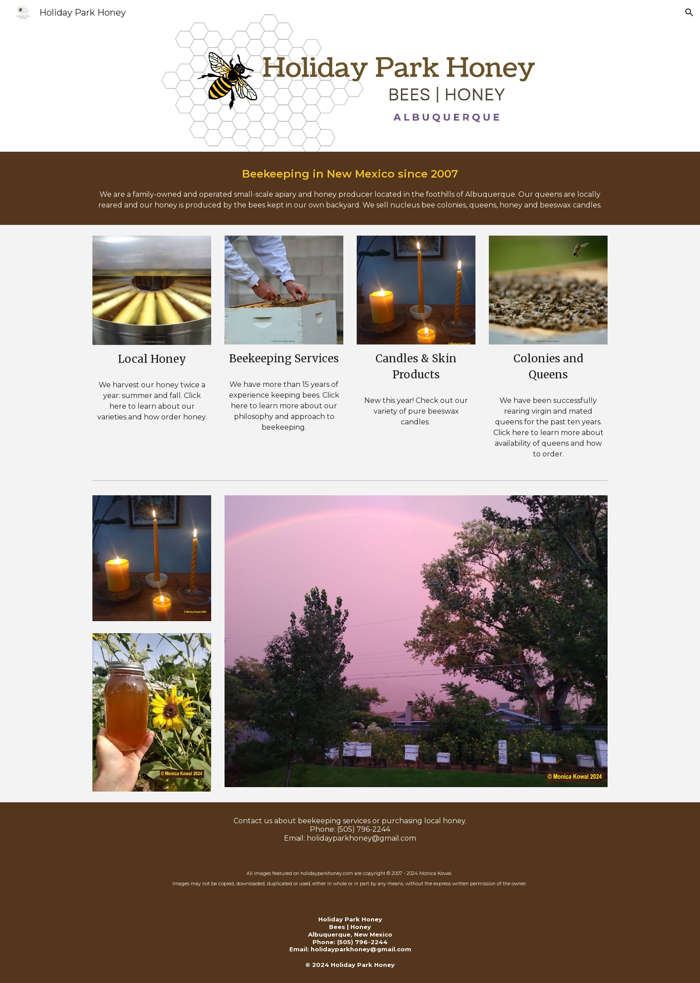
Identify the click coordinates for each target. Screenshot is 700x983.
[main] (350, 188)
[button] (689, 12)
